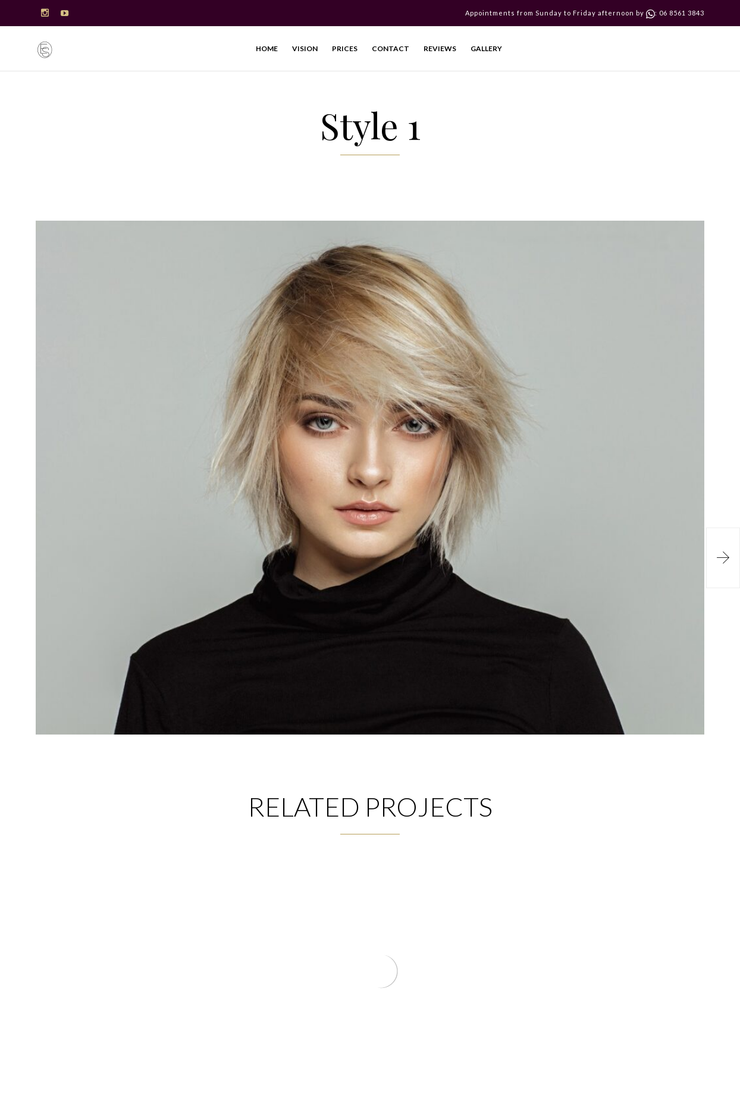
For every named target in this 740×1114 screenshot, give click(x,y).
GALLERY (486, 48)
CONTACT (390, 48)
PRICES (345, 48)
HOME (267, 48)
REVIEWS (440, 48)
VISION (305, 48)
